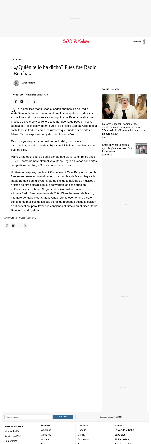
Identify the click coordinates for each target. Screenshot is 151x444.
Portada (82, 430)
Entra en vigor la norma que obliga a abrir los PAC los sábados (117, 148)
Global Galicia (122, 439)
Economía (83, 439)
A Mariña (46, 434)
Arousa (45, 439)
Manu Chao (32, 218)
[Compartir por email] (21, 101)
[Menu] (6, 41)
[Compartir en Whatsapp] (15, 101)
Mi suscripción (11, 431)
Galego (119, 417)
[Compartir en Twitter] (34, 101)
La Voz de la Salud (124, 430)
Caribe (22, 218)
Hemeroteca (10, 441)
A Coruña (46, 430)
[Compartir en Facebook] (28, 101)
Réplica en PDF (12, 436)
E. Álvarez (107, 155)
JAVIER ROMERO (29, 83)
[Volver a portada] (75, 41)
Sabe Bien (120, 434)
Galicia (81, 434)
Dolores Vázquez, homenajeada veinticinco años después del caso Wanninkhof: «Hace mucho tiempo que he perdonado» (124, 128)
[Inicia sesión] (139, 41)
